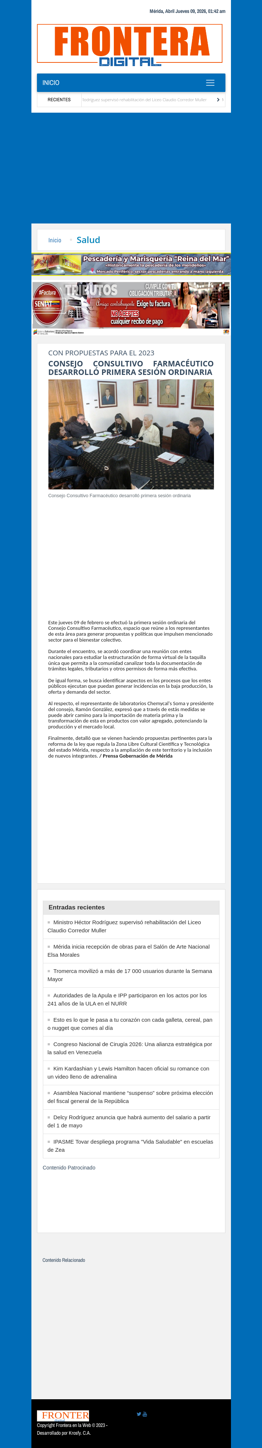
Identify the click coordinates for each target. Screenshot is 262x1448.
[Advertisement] (131, 168)
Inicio (50, 82)
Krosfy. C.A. (80, 1433)
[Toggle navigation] (210, 82)
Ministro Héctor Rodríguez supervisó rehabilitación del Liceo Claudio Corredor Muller (133, 99)
